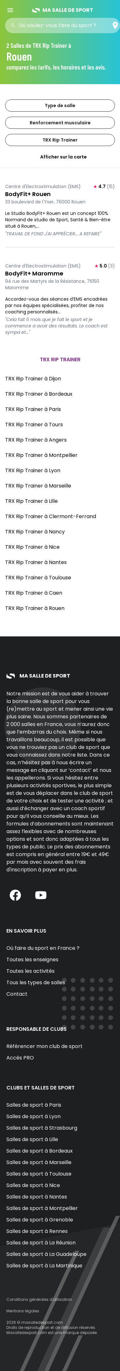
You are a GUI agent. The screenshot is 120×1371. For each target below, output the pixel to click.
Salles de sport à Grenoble (39, 1219)
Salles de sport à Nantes (36, 1196)
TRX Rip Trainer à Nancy (35, 531)
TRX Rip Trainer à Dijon (33, 378)
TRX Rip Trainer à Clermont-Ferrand (50, 516)
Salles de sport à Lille (32, 1139)
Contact (16, 994)
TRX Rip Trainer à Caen (33, 593)
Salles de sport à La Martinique (44, 1265)
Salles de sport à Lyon (33, 1116)
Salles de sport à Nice (33, 1185)
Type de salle (60, 105)
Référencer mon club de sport (44, 1046)
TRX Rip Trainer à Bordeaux (38, 394)
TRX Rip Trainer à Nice (32, 547)
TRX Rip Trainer (60, 140)
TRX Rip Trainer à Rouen (34, 608)
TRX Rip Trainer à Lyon (32, 470)
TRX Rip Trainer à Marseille (38, 485)
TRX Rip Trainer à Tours (34, 424)
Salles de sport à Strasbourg (41, 1128)
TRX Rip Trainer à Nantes (36, 562)
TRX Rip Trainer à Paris (33, 409)
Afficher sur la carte (60, 157)
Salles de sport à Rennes (37, 1231)
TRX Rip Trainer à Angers (36, 440)
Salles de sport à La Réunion (41, 1242)
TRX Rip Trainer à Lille (31, 501)
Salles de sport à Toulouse (38, 1173)
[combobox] (64, 25)
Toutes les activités (30, 971)
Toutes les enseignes (32, 959)
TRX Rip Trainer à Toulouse (38, 577)
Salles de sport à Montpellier (42, 1208)
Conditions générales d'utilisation (39, 1299)
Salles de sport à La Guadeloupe (46, 1254)
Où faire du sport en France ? (42, 948)
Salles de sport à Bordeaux (39, 1151)
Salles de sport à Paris (33, 1105)
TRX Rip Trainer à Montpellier (41, 455)
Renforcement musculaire (60, 123)
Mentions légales (22, 1311)
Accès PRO (20, 1057)
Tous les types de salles (35, 982)
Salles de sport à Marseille (38, 1162)
